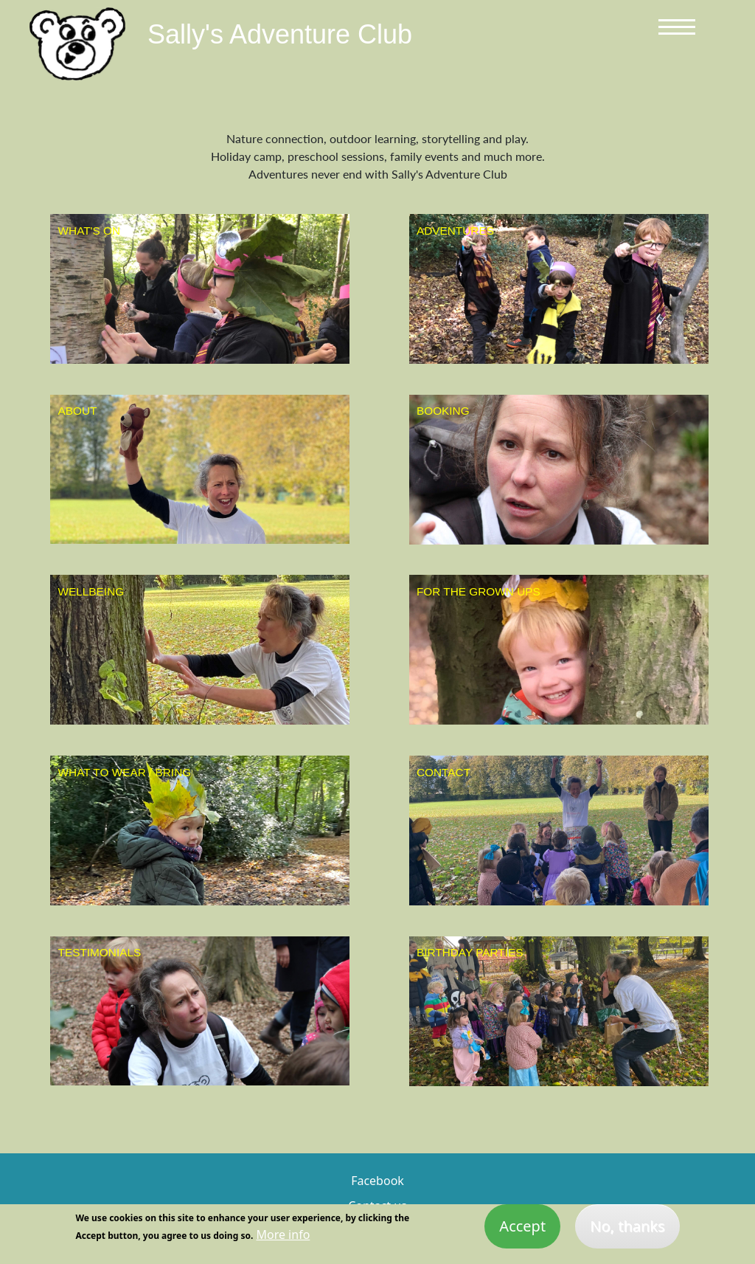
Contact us (377, 1206)
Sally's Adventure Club (279, 34)
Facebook (377, 1181)
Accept (522, 1231)
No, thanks (627, 1231)
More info (283, 1240)
